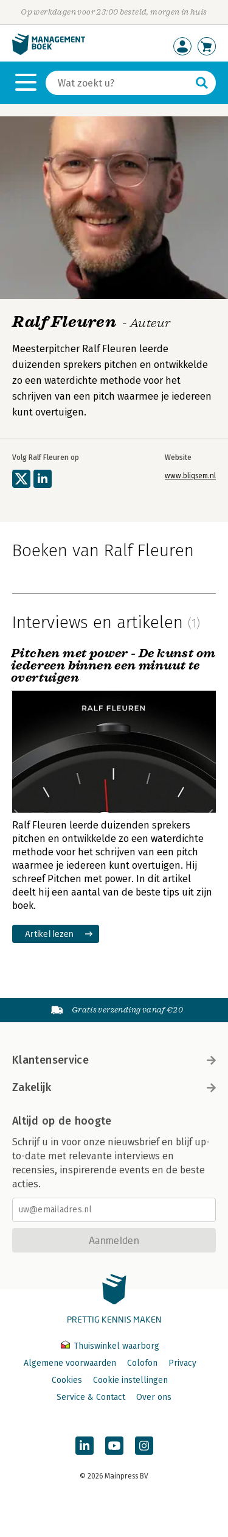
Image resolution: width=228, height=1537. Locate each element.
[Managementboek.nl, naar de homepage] (48, 52)
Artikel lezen (49, 933)
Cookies (67, 1380)
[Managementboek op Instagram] (144, 1445)
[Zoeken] (119, 83)
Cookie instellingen (130, 1380)
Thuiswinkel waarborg (110, 1346)
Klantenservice (114, 1060)
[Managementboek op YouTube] (114, 1445)
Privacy (182, 1363)
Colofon (142, 1363)
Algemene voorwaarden (70, 1363)
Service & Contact (91, 1397)
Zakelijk (114, 1087)
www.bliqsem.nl (190, 476)
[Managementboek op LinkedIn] (84, 1445)
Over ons (153, 1397)
